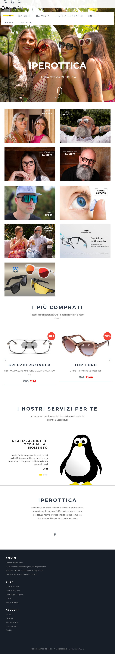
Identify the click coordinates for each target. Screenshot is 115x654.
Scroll (59, 93)
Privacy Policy (12, 622)
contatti (25, 22)
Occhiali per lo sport (14, 594)
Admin (71, 649)
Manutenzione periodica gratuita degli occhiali (26, 566)
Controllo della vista (14, 563)
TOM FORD (85, 365)
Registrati (10, 618)
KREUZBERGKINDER (29, 365)
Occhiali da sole (12, 587)
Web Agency (80, 649)
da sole (24, 16)
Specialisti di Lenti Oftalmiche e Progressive (24, 570)
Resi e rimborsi (12, 602)
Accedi (8, 614)
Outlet (9, 598)
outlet (93, 16)
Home (8, 16)
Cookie (9, 630)
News (8, 22)
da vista (43, 16)
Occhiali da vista (13, 590)
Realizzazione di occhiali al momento (22, 574)
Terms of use (11, 626)
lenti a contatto (69, 16)
